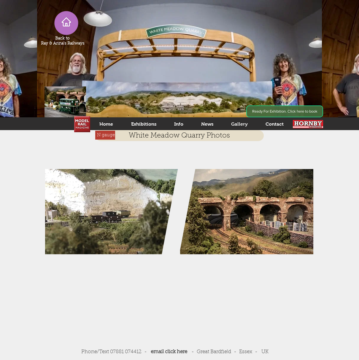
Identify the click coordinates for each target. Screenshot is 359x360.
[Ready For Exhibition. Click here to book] (284, 111)
